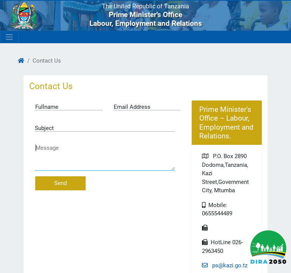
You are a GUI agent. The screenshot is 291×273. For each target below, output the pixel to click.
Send (60, 183)
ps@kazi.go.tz (224, 265)
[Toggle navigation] (9, 37)
